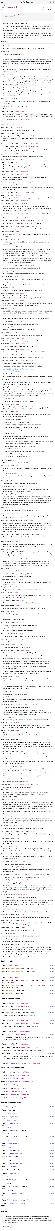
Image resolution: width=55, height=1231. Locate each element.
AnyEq (11, 1117)
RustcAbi (19, 816)
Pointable (13, 1167)
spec (10, 5)
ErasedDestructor (16, 1203)
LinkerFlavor (19, 111)
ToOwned (12, 1173)
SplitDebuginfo (21, 867)
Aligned (12, 1107)
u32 (21, 486)
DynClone (13, 1144)
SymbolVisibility (30, 704)
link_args (8, 980)
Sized (15, 1113)
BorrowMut (13, 1130)
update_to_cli (10, 993)
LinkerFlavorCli (24, 119)
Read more (27, 1009)
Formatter (24, 1023)
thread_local (23, 590)
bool (19, 125)
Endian (10, 46)
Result (38, 1023)
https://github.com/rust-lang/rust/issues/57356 (27, 776)
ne (5, 1053)
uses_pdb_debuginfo (15, 971)
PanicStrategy (20, 617)
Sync (8, 1088)
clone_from (9, 1012)
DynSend (9, 1072)
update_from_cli (11, 990)
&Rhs (20, 1053)
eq (5, 1047)
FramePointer (19, 321)
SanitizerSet (25, 880)
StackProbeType (19, 639)
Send (8, 1085)
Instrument (14, 1153)
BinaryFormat (19, 481)
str (20, 98)
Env (6, 66)
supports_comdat (14, 968)
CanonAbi (13, 933)
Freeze (8, 1078)
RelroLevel (16, 549)
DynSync (9, 1075)
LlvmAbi (16, 790)
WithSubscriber (15, 1200)
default (7, 1034)
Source (3, 9)
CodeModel (21, 300)
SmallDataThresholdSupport (36, 954)
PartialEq (11, 1044)
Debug (9, 1020)
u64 (23, 600)
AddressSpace (25, 944)
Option (10, 106)
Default (10, 1031)
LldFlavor (19, 122)
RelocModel (20, 293)
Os (5, 57)
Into (14, 1157)
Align (24, 644)
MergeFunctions (21, 766)
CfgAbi (11, 74)
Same (11, 1170)
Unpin (8, 1091)
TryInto (15, 1187)
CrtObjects (20, 127)
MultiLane (10, 1197)
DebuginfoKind (20, 861)
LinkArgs (17, 154)
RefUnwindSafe (12, 1082)
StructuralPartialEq (14, 1063)
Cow (9, 98)
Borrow (12, 1123)
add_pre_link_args (12, 985)
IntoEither (14, 1163)
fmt (6, 1023)
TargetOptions (26, 2)
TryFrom (15, 1180)
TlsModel (13, 308)
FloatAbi (23, 799)
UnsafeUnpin (11, 1095)
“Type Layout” (34, 1220)
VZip (14, 1193)
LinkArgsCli (22, 159)
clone (7, 1006)
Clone (9, 1003)
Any (10, 1110)
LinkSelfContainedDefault (29, 146)
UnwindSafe (10, 1098)
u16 (13, 51)
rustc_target (5, 5)
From (11, 1150)
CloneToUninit (15, 1137)
